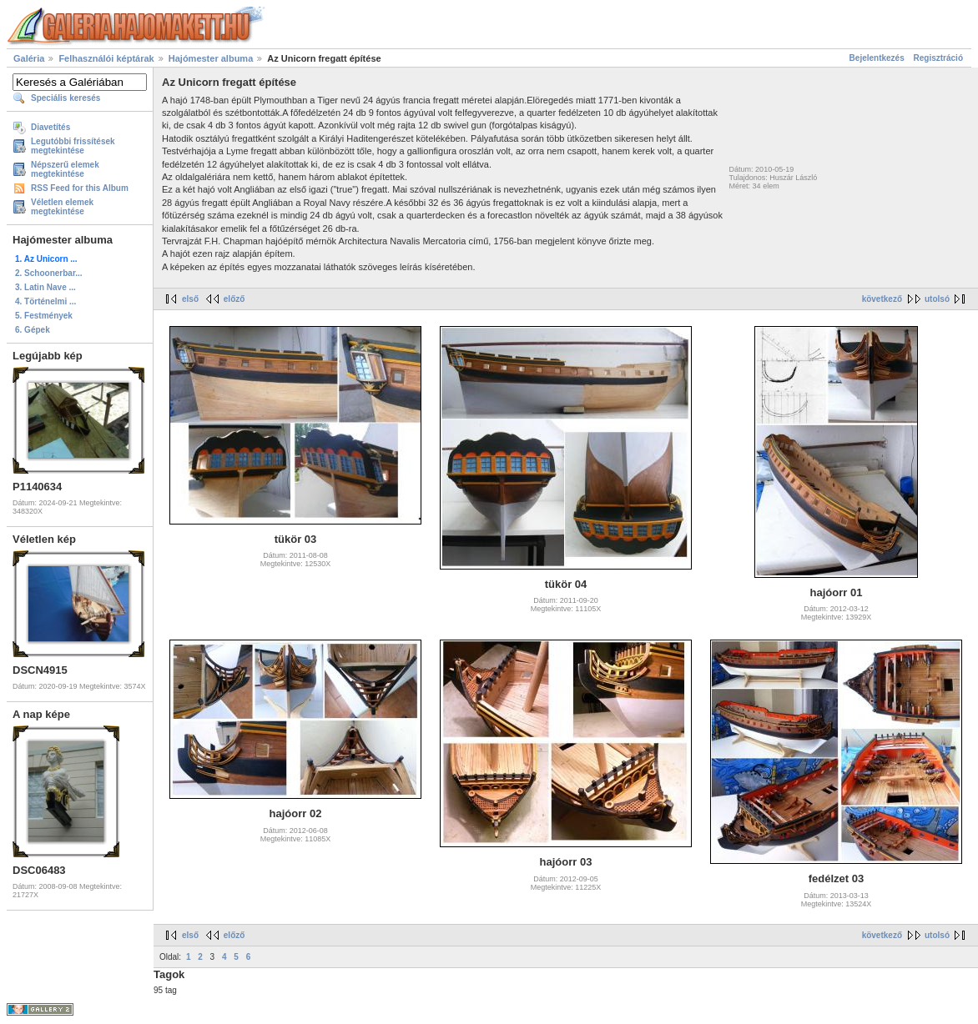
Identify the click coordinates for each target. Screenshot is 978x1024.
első (190, 299)
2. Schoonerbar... (49, 273)
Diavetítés (50, 127)
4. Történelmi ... (45, 301)
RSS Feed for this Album (80, 188)
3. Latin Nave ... (45, 287)
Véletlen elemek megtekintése (62, 207)
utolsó (937, 299)
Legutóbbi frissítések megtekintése (73, 146)
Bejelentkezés (877, 58)
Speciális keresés (65, 98)
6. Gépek (32, 329)
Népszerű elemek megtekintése (65, 169)
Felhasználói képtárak (106, 58)
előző (234, 299)
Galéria (28, 58)
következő (882, 299)
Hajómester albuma (211, 58)
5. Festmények (44, 315)
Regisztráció (938, 58)
